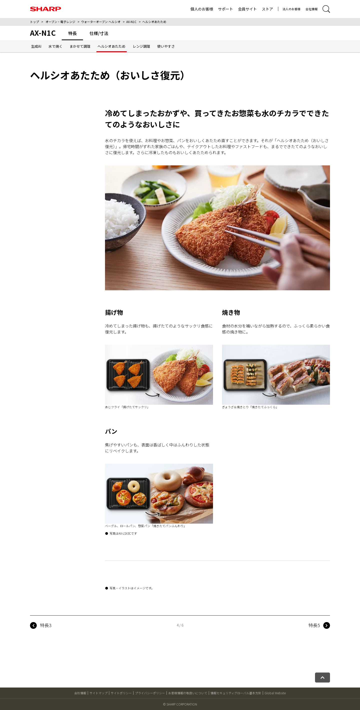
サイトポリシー (121, 693)
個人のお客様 (201, 8)
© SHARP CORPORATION (180, 704)
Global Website (275, 693)
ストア (267, 8)
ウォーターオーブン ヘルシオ (100, 21)
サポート (225, 8)
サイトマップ (99, 693)
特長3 (46, 625)
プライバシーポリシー (150, 693)
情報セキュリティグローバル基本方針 (235, 693)
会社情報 (312, 9)
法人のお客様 (291, 9)
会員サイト (247, 8)
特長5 (314, 625)
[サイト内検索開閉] (326, 9)
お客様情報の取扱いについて (187, 693)
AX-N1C (131, 21)
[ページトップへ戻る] (322, 678)
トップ (34, 21)
